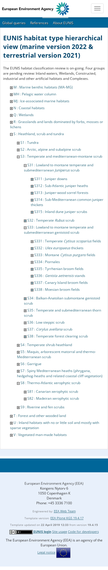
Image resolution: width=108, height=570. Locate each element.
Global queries (14, 22)
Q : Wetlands (24, 114)
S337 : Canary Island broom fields (61, 282)
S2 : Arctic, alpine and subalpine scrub (50, 149)
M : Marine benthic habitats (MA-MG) (43, 87)
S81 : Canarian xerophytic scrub (52, 391)
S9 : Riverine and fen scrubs (42, 407)
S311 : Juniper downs (50, 178)
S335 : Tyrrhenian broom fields (59, 268)
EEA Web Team (65, 511)
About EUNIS (63, 22)
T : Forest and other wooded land (40, 415)
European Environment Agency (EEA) (54, 483)
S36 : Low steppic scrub (46, 322)
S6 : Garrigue (30, 363)
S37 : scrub (49, 329)
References (39, 22)
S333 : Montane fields (64, 254)
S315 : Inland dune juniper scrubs (60, 211)
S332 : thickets (59, 248)
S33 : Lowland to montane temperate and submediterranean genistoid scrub (58, 230)
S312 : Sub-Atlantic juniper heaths (61, 185)
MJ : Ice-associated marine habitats (41, 101)
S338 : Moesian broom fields (57, 289)
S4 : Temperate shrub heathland (46, 344)
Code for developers (83, 531)
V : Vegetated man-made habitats (40, 434)
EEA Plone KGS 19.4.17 (67, 518)
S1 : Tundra (29, 142)
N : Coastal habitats (29, 107)
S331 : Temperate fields (67, 241)
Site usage (59, 531)
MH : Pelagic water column (35, 94)
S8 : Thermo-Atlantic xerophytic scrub (50, 382)
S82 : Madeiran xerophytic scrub (53, 398)
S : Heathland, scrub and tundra (39, 133)
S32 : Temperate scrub (50, 220)
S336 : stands (59, 275)
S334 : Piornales (47, 261)
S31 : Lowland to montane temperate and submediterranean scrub (58, 168)
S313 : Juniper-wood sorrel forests (61, 192)
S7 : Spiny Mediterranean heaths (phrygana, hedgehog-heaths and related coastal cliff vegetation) (60, 373)
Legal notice (46, 552)
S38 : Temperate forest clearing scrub (57, 336)
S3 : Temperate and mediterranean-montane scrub (61, 156)
